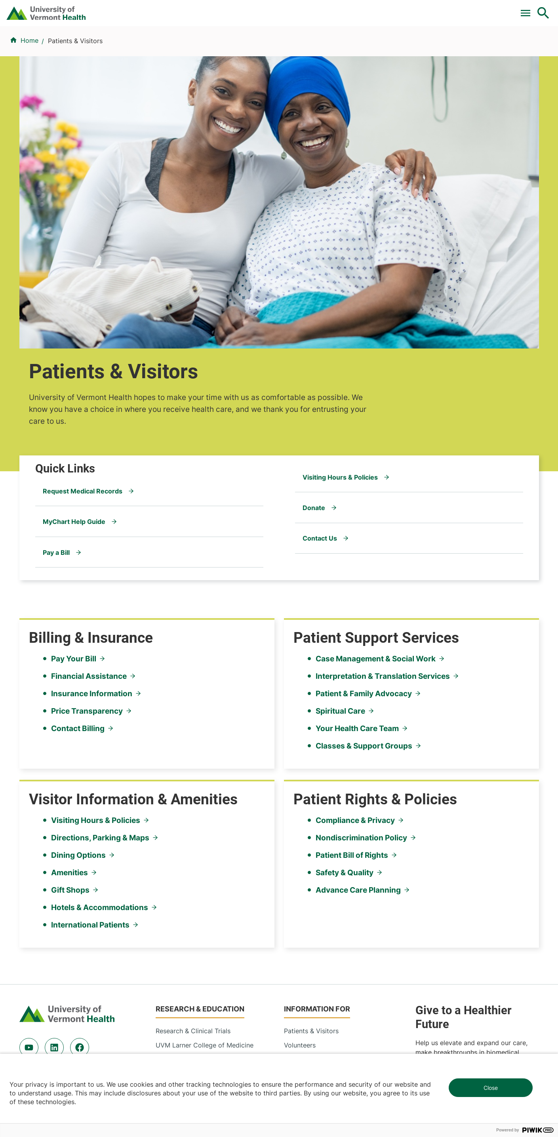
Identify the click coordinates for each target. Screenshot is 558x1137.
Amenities (69, 669)
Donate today (449, 879)
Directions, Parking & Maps (100, 634)
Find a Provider (196, 48)
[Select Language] (463, 9)
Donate (377, 9)
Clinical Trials (241, 9)
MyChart (528, 9)
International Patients (90, 721)
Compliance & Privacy (355, 616)
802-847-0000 (41, 1019)
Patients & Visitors (411, 48)
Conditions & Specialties (278, 48)
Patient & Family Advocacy (364, 490)
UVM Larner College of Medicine (204, 829)
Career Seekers (307, 843)
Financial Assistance (89, 472)
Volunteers (300, 829)
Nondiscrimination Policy (361, 634)
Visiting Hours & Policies (95, 616)
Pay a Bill (193, 9)
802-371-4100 (308, 1019)
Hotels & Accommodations (99, 703)
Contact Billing (78, 524)
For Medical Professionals (313, 9)
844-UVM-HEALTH (69, 862)
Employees (300, 886)
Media (293, 872)
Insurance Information (91, 490)
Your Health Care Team (357, 524)
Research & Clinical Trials (193, 815)
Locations (350, 48)
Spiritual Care (340, 507)
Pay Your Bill (73, 455)
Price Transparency (87, 507)
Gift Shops (70, 686)
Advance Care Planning (358, 686)
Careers (413, 9)
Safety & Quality (344, 669)
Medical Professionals (316, 857)
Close (491, 1087)
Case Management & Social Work (376, 455)
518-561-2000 (442, 1019)
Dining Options (78, 651)
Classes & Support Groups (364, 542)
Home (29, 87)
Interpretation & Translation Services (383, 472)
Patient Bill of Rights (352, 651)
